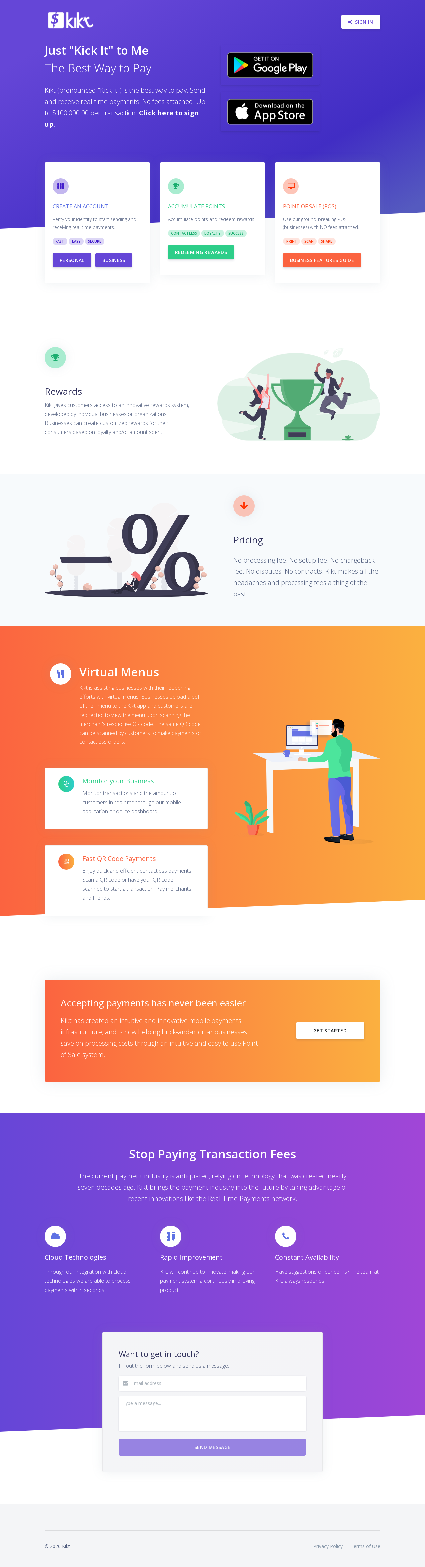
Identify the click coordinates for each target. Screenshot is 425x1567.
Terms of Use (365, 1546)
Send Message (212, 1447)
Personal (72, 260)
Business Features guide (322, 260)
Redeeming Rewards (201, 252)
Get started (330, 1030)
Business (113, 260)
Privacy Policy (328, 1546)
